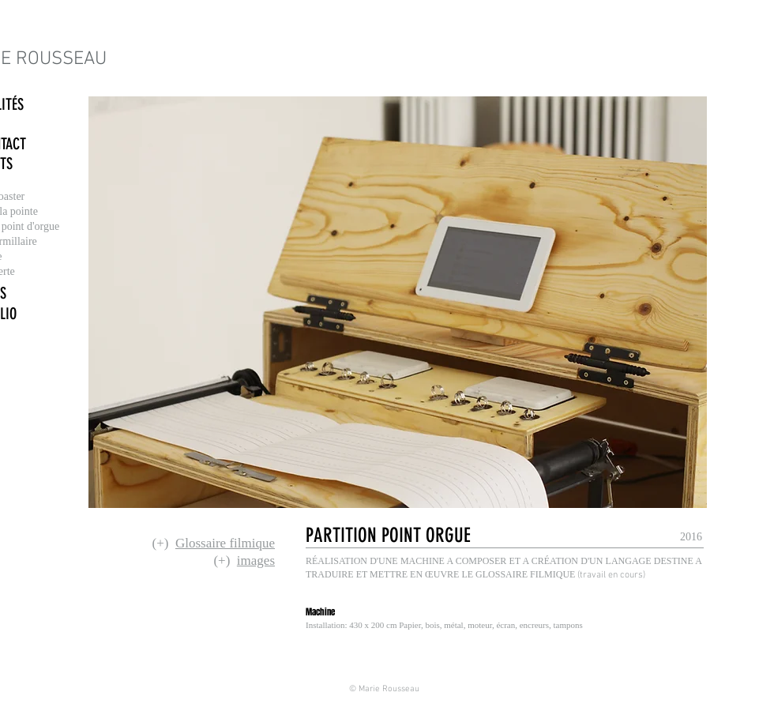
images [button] (256, 560)
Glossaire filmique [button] (225, 543)
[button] (392, 535)
